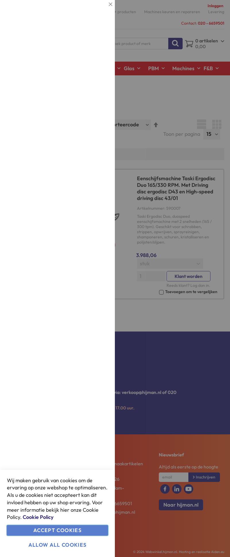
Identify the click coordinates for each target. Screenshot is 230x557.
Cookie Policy (38, 517)
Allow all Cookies (57, 545)
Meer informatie (93, 59)
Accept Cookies (57, 530)
